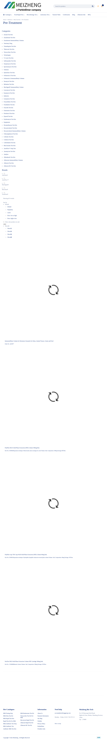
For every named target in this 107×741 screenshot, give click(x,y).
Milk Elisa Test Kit (8, 716)
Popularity (10, 209)
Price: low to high (12, 215)
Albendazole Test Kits (9, 157)
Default (9, 206)
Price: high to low (12, 218)
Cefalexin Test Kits (9, 139)
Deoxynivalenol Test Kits (10, 128)
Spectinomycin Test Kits (10, 66)
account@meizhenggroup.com (63, 713)
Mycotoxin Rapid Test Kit (27, 720)
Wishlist (40, 721)
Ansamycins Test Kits (9, 151)
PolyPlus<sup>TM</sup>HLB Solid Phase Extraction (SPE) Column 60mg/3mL (26, 554)
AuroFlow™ (5, 180)
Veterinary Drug (8, 43)
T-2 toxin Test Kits (8, 58)
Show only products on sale (11, 222)
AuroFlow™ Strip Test (10, 148)
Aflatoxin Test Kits (9, 163)
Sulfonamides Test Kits (10, 61)
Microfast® (5, 189)
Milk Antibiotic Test (8, 726)
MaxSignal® (5, 184)
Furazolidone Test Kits (10, 101)
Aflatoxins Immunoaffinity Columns (13, 160)
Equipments (7, 122)
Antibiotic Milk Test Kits (9, 728)
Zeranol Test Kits (8, 34)
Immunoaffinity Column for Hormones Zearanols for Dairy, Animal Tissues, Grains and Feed (29, 341)
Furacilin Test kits (8, 107)
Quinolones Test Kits (9, 72)
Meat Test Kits (17, 19)
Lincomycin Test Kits (9, 90)
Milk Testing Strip (8, 713)
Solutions (6, 69)
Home (4, 19)
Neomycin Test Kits (9, 81)
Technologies (7, 55)
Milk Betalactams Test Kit (27, 713)
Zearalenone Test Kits (9, 37)
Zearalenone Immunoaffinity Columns (14, 40)
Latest (9, 212)
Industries (10, 19)
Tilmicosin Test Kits (9, 49)
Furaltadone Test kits (9, 104)
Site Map (40, 718)
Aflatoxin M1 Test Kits (10, 166)
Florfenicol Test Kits (9, 113)
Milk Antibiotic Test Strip (10, 723)
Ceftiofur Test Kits (8, 136)
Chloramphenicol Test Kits (11, 134)
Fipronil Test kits (8, 116)
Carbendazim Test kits (9, 142)
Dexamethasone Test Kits (10, 125)
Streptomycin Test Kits (10, 64)
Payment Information (43, 716)
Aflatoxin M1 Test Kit (26, 725)
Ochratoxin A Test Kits (10, 75)
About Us (40, 713)
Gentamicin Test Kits (9, 99)
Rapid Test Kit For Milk (9, 721)
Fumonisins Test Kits (9, 110)
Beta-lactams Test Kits (9, 145)
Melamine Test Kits (9, 84)
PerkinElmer (41, 726)
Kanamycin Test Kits (9, 93)
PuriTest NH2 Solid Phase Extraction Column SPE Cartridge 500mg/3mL (24, 661)
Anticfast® (5, 175)
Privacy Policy (41, 723)
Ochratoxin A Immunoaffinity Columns (14, 78)
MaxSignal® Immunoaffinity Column (14, 87)
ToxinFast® (5, 194)
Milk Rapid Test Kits (8, 718)
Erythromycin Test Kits (10, 119)
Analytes (6, 154)
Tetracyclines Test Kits (10, 52)
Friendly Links (41, 728)
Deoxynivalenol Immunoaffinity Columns (15, 131)
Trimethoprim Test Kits (10, 46)
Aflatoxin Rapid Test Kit (26, 722)
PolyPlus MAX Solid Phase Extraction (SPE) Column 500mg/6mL (22, 447)
